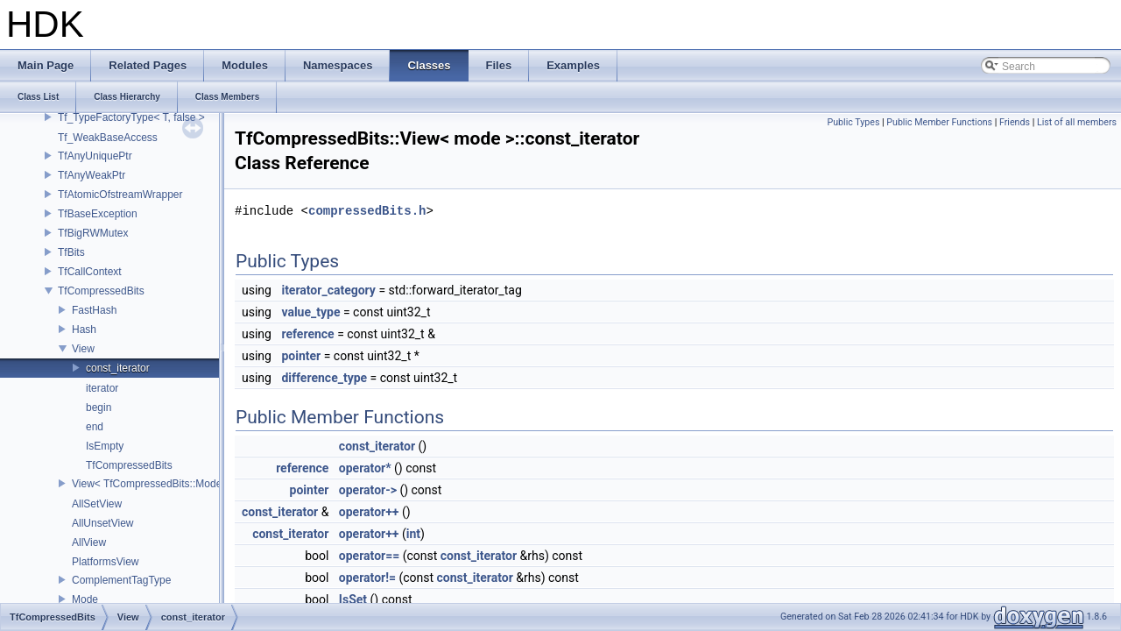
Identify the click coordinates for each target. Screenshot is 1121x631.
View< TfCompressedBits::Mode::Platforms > (176, 484)
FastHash (94, 310)
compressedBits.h (367, 210)
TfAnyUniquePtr (95, 156)
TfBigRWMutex (93, 233)
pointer (301, 356)
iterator (102, 388)
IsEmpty (104, 446)
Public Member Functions (939, 122)
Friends (1014, 122)
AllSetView (97, 504)
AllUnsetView (102, 523)
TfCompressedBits (101, 291)
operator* (365, 468)
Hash (84, 329)
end (94, 427)
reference (307, 334)
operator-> (368, 490)
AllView (89, 542)
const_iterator (118, 368)
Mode (85, 599)
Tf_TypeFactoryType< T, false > (131, 117)
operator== (369, 556)
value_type (310, 312)
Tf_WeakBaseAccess (108, 137)
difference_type (324, 378)
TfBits (71, 252)
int (413, 534)
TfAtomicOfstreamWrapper (120, 194)
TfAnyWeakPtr (91, 175)
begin (98, 407)
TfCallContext (90, 272)
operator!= (367, 578)
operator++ (369, 512)
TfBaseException (97, 214)
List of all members (1077, 122)
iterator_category (328, 290)
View (83, 349)
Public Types (853, 122)
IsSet (353, 599)
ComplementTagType (121, 580)
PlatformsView (105, 562)
